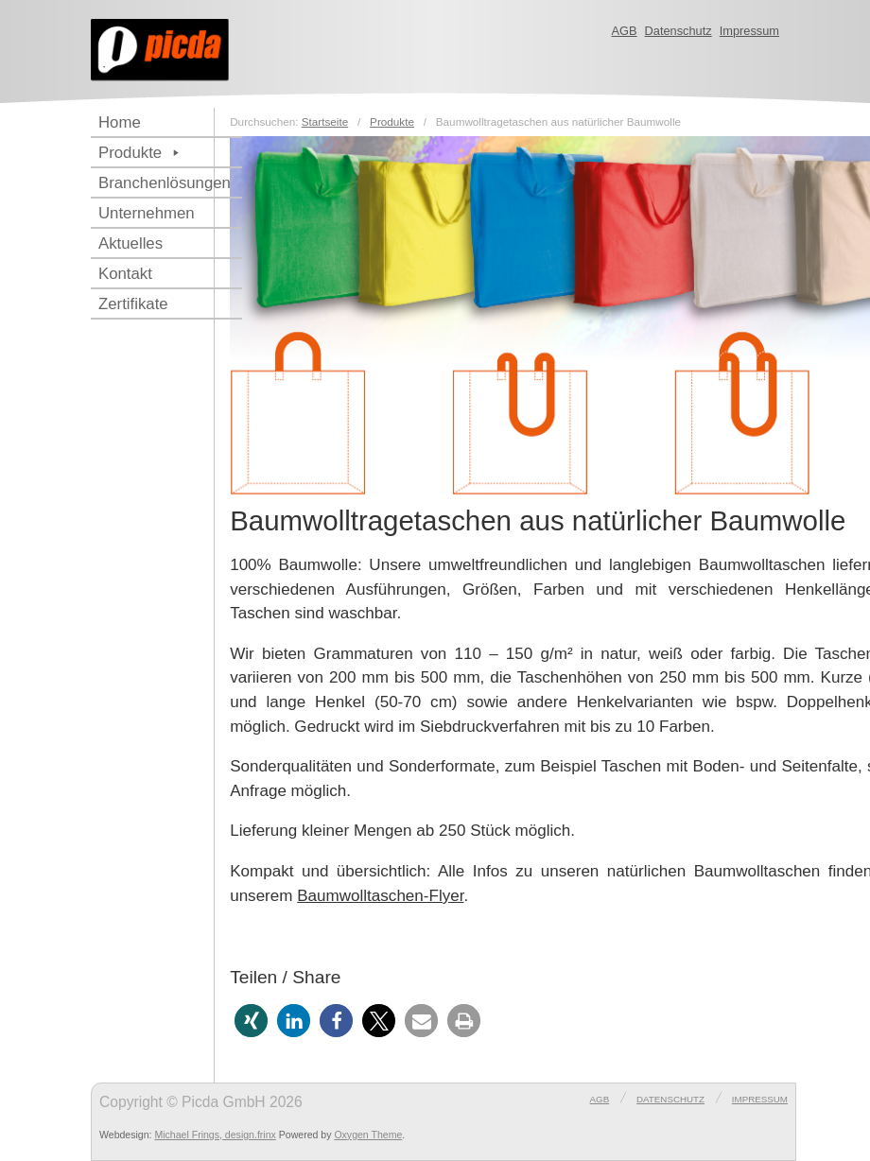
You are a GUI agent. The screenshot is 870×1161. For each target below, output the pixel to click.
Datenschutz (678, 31)
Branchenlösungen (164, 183)
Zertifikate (133, 304)
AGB (624, 31)
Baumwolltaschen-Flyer (380, 896)
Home (119, 122)
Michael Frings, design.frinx (214, 1134)
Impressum (749, 31)
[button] (251, 1020)
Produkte (140, 153)
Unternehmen (146, 213)
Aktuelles (130, 243)
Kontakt (125, 274)
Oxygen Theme (368, 1134)
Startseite (325, 121)
